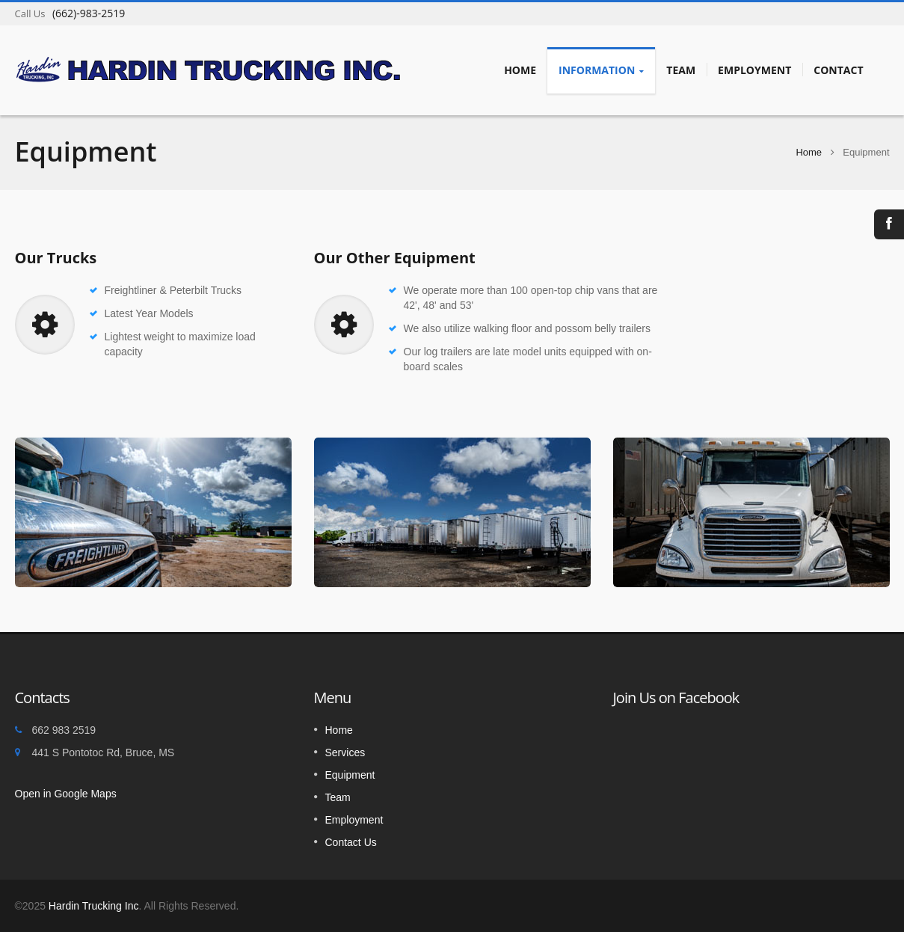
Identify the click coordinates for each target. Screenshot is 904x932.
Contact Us (351, 842)
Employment (754, 69)
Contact (838, 69)
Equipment (350, 775)
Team (681, 69)
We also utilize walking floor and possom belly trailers (527, 328)
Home (520, 69)
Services (345, 752)
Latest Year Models (149, 313)
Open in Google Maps (66, 794)
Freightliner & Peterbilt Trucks (173, 290)
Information (601, 70)
